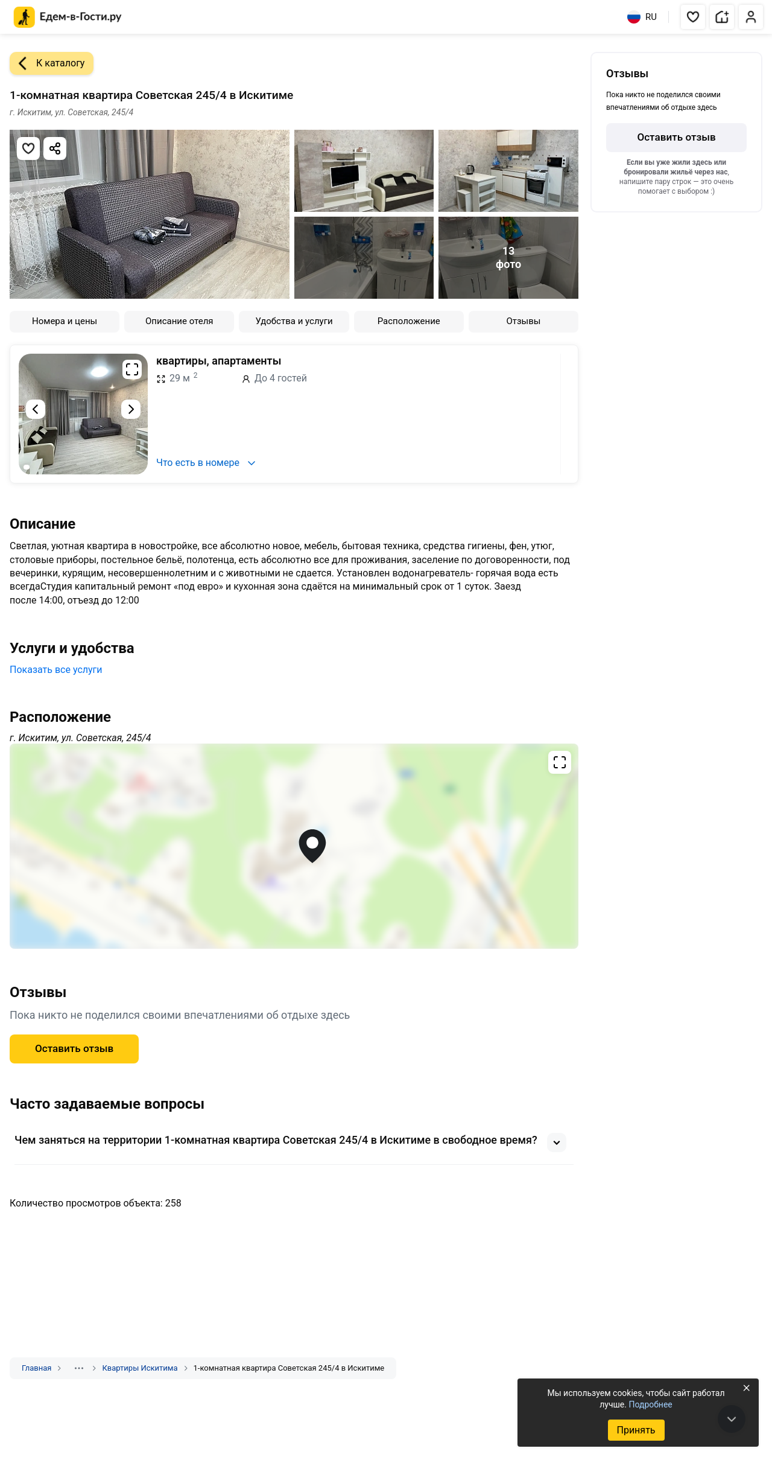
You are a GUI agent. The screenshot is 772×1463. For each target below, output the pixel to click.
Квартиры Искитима (139, 1367)
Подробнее (650, 1404)
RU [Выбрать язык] (642, 17)
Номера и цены (64, 321)
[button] (693, 17)
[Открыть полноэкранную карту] (294, 846)
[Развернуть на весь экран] (132, 369)
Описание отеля (179, 321)
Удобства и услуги (293, 321)
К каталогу (47, 63)
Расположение (409, 321)
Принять (635, 1430)
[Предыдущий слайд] (35, 409)
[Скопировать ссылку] (54, 148)
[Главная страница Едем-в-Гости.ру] (68, 17)
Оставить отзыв (74, 1048)
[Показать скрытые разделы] (79, 1368)
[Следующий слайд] (131, 409)
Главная (36, 1367)
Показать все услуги (56, 669)
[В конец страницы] (731, 1419)
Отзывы (523, 321)
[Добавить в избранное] (28, 148)
